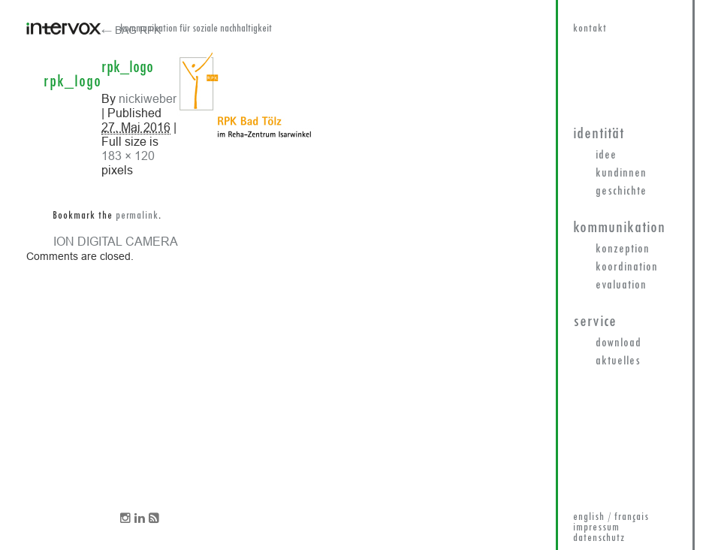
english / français (611, 517)
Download (618, 343)
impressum (596, 528)
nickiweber (147, 98)
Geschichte (621, 191)
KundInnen (621, 173)
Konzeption (623, 249)
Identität (598, 134)
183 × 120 (128, 155)
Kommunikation (619, 228)
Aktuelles (618, 361)
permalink (137, 216)
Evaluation (621, 285)
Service (595, 322)
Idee (606, 155)
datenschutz (599, 538)
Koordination (627, 267)
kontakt (590, 29)
